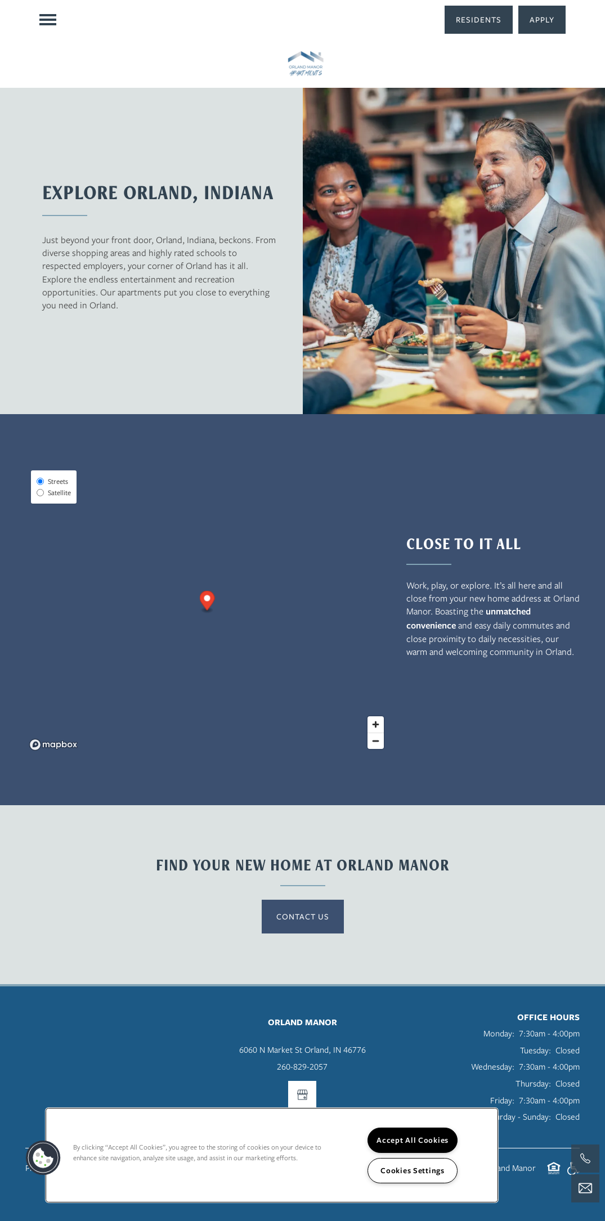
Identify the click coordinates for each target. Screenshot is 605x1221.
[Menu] (47, 19)
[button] (479, 20)
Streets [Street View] (52, 481)
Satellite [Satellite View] (54, 492)
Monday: (498, 1033)
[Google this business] (302, 1095)
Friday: (502, 1100)
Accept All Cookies (413, 1140)
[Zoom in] (376, 724)
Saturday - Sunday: (517, 1116)
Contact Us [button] (302, 916)
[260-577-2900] (585, 1158)
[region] (272, 1155)
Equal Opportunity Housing (554, 1174)
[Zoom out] (376, 741)
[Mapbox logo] (53, 744)
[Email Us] (585, 1188)
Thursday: (533, 1083)
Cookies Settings (412, 1170)
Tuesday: (535, 1050)
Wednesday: (492, 1066)
